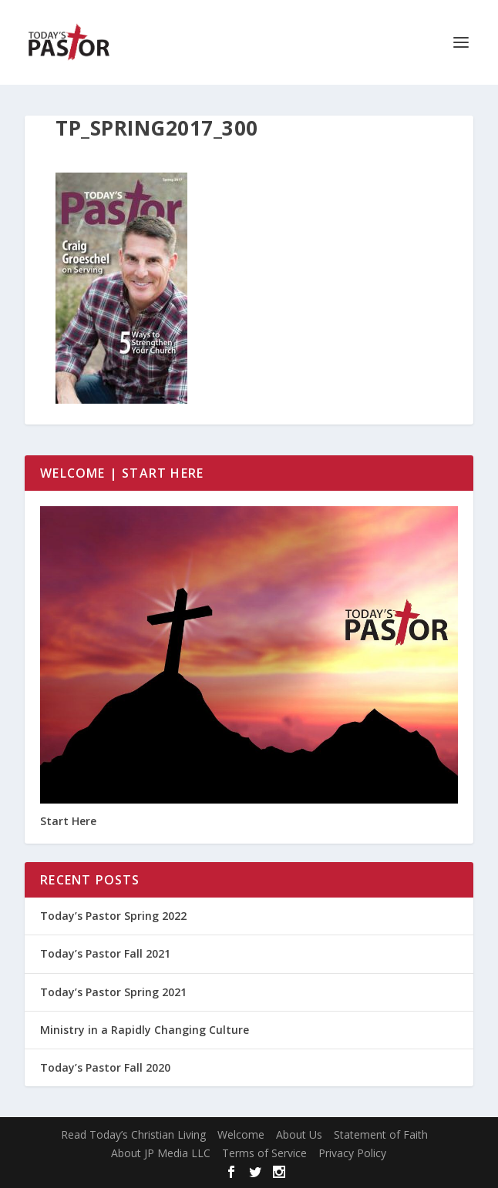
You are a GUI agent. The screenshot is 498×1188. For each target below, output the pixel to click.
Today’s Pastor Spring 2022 (113, 915)
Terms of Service (264, 1153)
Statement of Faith (381, 1134)
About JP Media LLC (160, 1153)
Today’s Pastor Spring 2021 (113, 992)
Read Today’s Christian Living (133, 1134)
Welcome (240, 1134)
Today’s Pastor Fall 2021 (105, 953)
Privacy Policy (352, 1153)
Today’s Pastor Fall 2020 (105, 1067)
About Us (299, 1134)
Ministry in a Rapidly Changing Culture (144, 1029)
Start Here (68, 821)
